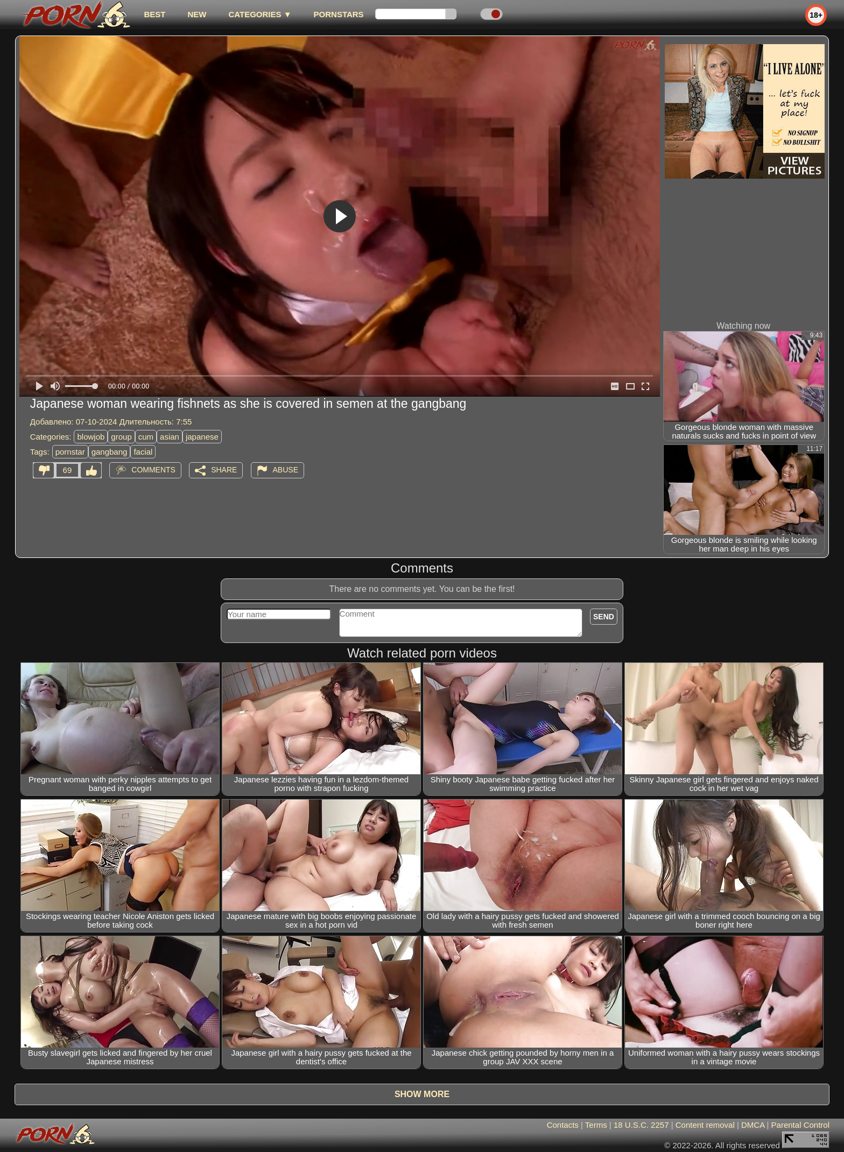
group (121, 436)
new (196, 14)
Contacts (563, 1124)
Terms (596, 1124)
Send (603, 616)
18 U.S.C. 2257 (641, 1124)
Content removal (705, 1124)
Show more (422, 1094)
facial (142, 451)
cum (145, 436)
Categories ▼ (259, 14)
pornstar (70, 451)
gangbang (110, 451)
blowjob (90, 436)
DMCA (752, 1124)
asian (169, 436)
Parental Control (800, 1124)
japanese (202, 436)
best (154, 14)
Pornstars (339, 14)
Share (224, 469)
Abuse (285, 469)
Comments (153, 469)
